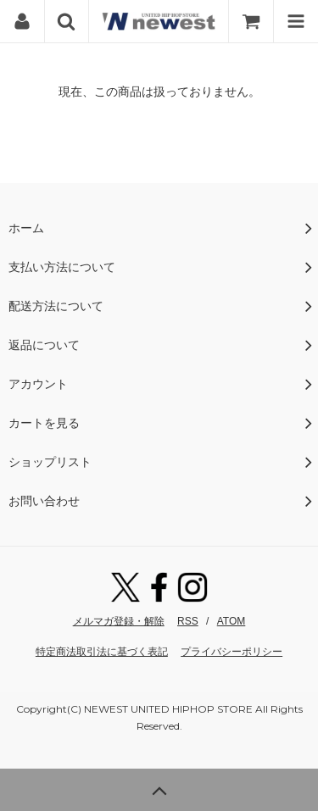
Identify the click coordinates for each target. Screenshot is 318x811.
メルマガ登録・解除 (119, 621)
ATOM (231, 621)
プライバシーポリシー (231, 652)
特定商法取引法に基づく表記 (102, 652)
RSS (187, 621)
